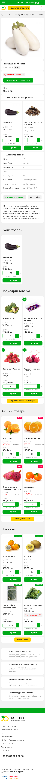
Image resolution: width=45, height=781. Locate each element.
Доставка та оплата (9, 726)
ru (22, 2)
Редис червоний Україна (31, 370)
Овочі (40, 15)
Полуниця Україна (11, 369)
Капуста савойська (33, 605)
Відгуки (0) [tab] (35, 197)
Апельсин (7, 438)
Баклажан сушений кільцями (33, 124)
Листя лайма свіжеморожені (10, 606)
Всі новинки (22, 639)
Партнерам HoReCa (9, 730)
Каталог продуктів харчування (21, 15)
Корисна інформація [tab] (14, 197)
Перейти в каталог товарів (22, 401)
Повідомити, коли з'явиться (18, 80)
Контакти (5, 750)
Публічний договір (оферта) (12, 740)
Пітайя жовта (9, 556)
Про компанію (7, 736)
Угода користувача (9, 743)
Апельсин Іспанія (32, 438)
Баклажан (7, 123)
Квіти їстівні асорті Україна (32, 319)
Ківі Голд (28, 556)
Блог (3, 733)
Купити (12, 147)
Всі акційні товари (22, 519)
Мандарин (28, 487)
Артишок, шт (9, 318)
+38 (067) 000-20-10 (12, 756)
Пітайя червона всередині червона (12, 488)
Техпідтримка (6, 747)
